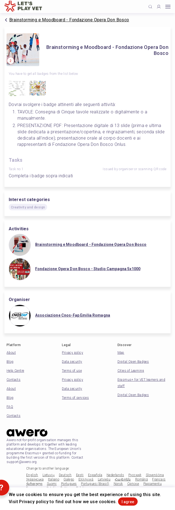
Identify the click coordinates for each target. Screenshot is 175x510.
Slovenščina (155, 475)
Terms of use (72, 371)
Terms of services (75, 398)
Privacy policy (72, 353)
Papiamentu (152, 484)
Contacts (13, 380)
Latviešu (104, 479)
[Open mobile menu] (168, 6)
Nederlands (115, 475)
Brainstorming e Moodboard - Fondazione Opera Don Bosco (69, 19)
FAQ (10, 407)
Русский (134, 475)
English (32, 475)
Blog (10, 362)
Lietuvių (49, 475)
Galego (69, 479)
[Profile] (159, 6)
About (11, 353)
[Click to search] (150, 6)
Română (141, 479)
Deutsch (65, 475)
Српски (133, 484)
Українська (35, 479)
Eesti (80, 475)
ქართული (34, 484)
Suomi (52, 484)
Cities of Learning (130, 371)
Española (95, 475)
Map (120, 353)
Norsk (118, 484)
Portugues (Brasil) (95, 484)
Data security (72, 362)
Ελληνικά (86, 479)
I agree (128, 502)
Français (158, 479)
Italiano (53, 479)
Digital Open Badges (133, 362)
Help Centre (15, 371)
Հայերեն (123, 479)
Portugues (69, 484)
